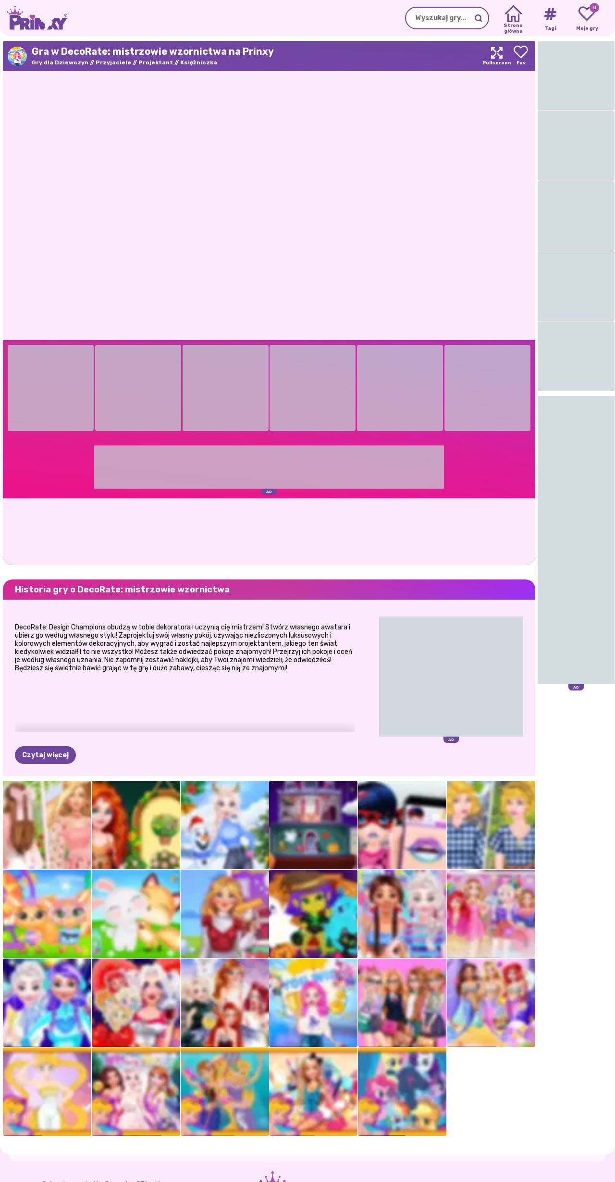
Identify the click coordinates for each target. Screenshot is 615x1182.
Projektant (155, 62)
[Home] (513, 18)
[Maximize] (497, 56)
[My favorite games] (587, 18)
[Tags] (550, 18)
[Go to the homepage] (33, 18)
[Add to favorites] (521, 56)
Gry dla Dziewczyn (60, 62)
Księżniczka (198, 62)
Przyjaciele (113, 62)
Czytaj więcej (45, 755)
